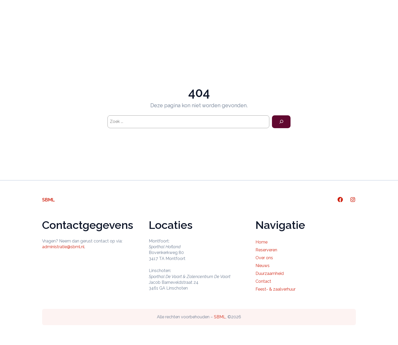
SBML (48, 199)
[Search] (281, 121)
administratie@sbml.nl (63, 246)
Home (157, 19)
